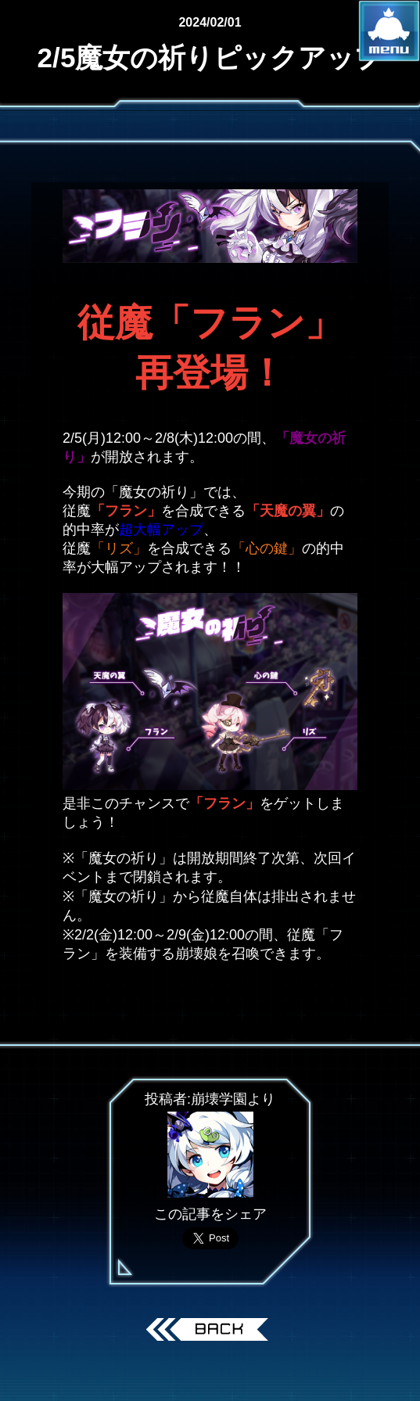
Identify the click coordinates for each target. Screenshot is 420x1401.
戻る (210, 1331)
